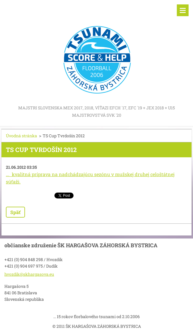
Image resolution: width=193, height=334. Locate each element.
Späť (15, 212)
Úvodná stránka (21, 135)
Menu (183, 10)
